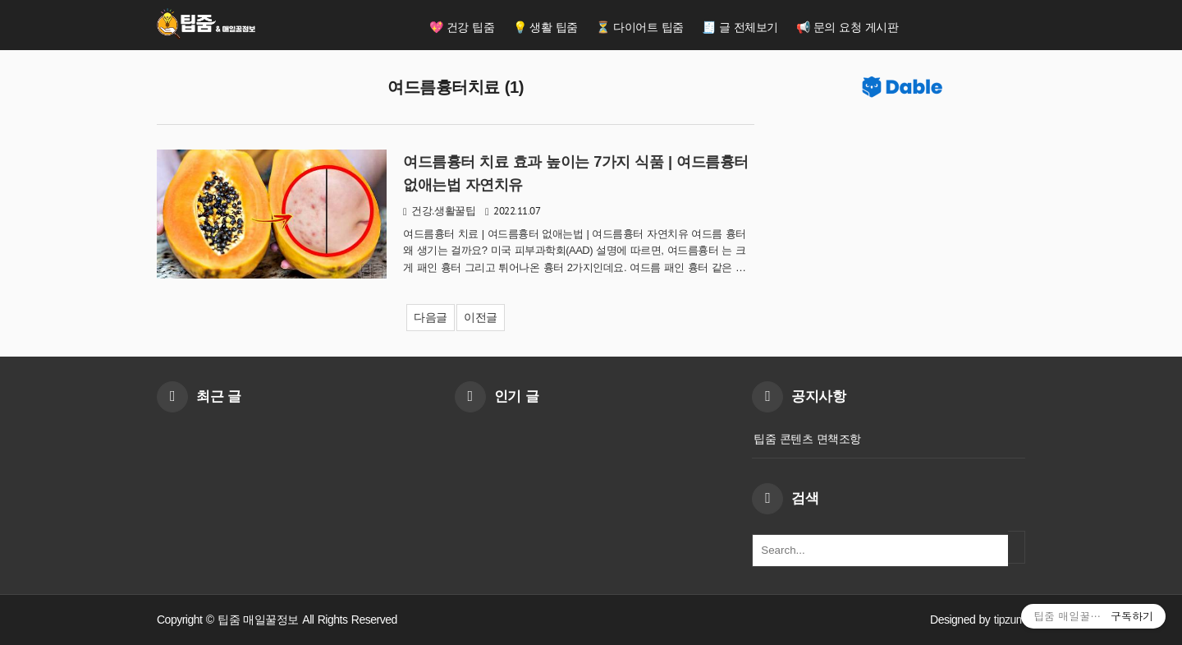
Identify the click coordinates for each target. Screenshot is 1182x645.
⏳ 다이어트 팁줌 (639, 27)
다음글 (430, 317)
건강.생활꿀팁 (443, 211)
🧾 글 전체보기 (740, 27)
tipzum (1009, 619)
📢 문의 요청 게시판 (847, 27)
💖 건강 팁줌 (461, 27)
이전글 (480, 317)
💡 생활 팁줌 (545, 27)
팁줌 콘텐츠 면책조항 (807, 438)
